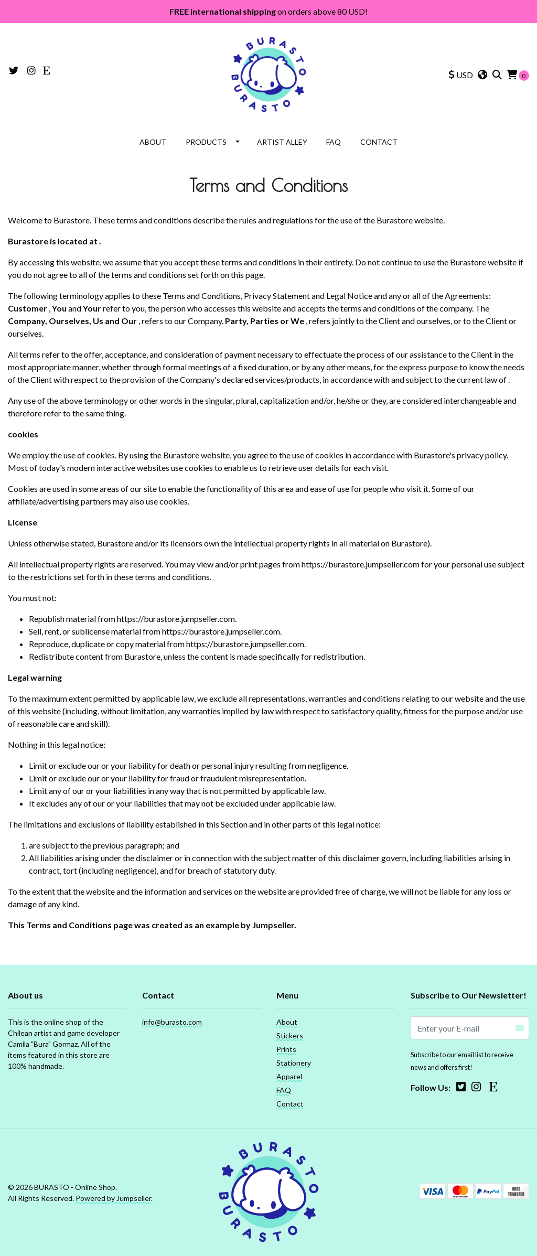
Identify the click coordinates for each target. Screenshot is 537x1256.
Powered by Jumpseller (113, 1198)
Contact (379, 141)
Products (206, 141)
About (152, 141)
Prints (286, 1049)
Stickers (289, 1035)
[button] (461, 75)
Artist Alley (282, 141)
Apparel (289, 1076)
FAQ (333, 141)
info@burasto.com (172, 1021)
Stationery (293, 1062)
